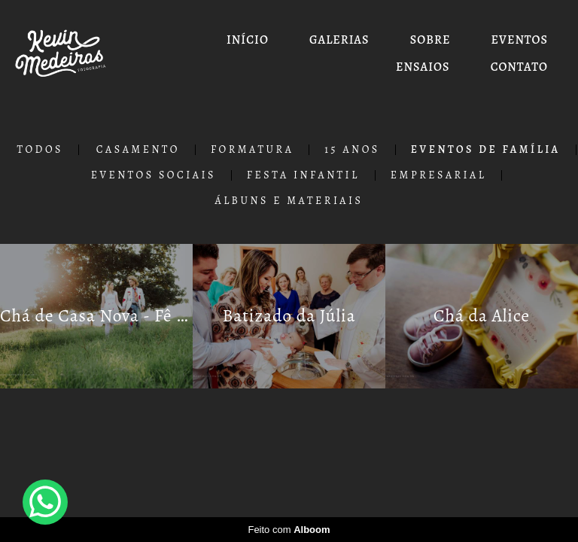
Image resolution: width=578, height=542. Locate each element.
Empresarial (439, 175)
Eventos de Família (486, 150)
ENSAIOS (423, 67)
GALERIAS (339, 40)
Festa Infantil (303, 175)
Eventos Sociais (153, 175)
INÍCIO (248, 40)
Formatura (252, 150)
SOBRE (430, 40)
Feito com (289, 529)
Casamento (138, 150)
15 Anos (351, 150)
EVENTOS (519, 40)
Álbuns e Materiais (289, 201)
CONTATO (519, 67)
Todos (40, 150)
